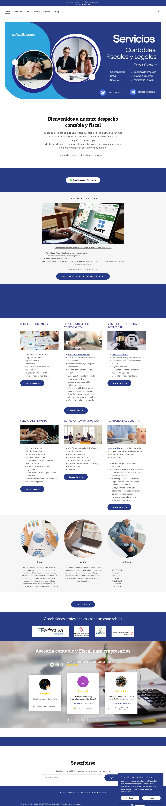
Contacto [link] (47, 11)
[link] (83, 703)
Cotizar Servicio (32, 383)
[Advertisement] (83, 301)
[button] (158, 11)
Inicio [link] (7, 11)
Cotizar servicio (83, 604)
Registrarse (114, 778)
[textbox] (72, 777)
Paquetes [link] (18, 11)
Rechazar (130, 798)
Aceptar (151, 798)
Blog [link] (57, 11)
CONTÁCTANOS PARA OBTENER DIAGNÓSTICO (83, 276)
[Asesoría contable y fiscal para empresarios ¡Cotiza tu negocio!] (83, 3)
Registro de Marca (120, 354)
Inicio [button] (62, 792)
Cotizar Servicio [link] (33, 11)
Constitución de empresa (79, 354)
